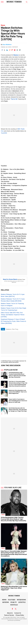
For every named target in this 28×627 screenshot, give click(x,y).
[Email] (17, 50)
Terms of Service (9, 615)
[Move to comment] (20, 50)
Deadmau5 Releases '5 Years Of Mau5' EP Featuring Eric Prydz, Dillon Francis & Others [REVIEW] (13, 321)
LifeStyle (22, 602)
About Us (10, 613)
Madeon (16, 55)
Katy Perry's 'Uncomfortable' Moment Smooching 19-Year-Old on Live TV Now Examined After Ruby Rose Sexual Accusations (18, 384)
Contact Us (17, 613)
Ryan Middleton (7, 44)
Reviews (5, 602)
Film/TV (13, 602)
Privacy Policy (20, 615)
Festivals (14, 605)
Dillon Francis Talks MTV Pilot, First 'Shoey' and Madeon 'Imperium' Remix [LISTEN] (12, 314)
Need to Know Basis (10, 279)
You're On (14, 99)
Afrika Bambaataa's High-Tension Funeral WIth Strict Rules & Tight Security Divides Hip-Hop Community (17, 375)
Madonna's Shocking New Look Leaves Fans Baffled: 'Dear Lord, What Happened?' (18, 392)
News (3, 25)
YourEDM (4, 133)
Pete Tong (15, 329)
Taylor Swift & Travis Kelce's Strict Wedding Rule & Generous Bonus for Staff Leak (18, 400)
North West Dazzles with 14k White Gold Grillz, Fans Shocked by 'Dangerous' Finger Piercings (18, 409)
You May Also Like (12, 487)
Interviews (21, 600)
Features (11, 600)
